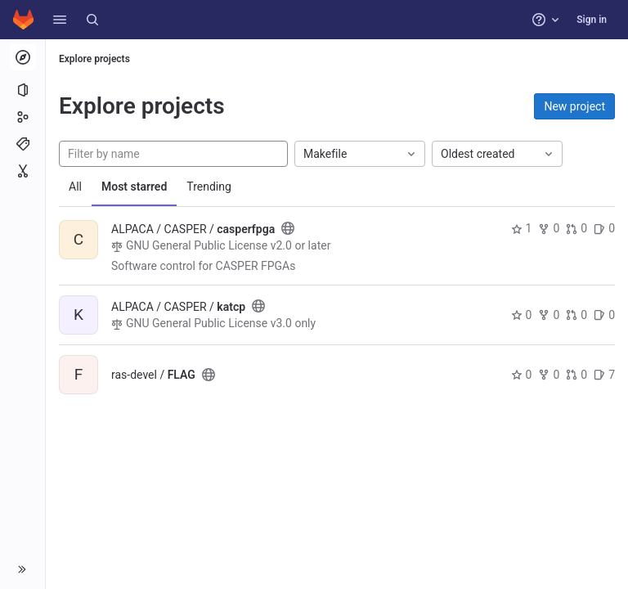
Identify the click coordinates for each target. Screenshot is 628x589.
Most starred (134, 186)
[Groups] (22, 117)
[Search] (92, 20)
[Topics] (22, 144)
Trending (208, 186)
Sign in (591, 19)
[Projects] (22, 90)
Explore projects (94, 59)
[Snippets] (22, 171)
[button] (60, 20)
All (75, 186)
